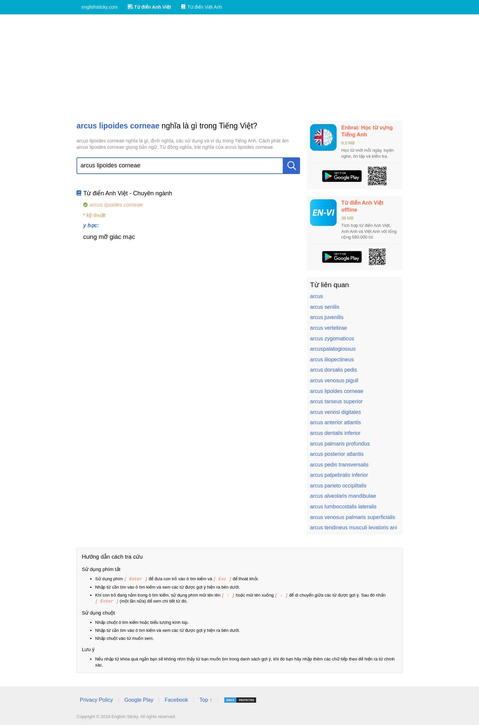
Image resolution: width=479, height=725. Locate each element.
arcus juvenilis (326, 317)
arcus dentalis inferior (335, 433)
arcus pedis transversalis (339, 464)
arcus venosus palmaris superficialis (352, 517)
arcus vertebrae (328, 328)
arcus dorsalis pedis (333, 370)
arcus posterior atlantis (337, 454)
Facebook (176, 699)
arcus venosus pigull (334, 380)
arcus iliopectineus (332, 359)
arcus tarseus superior (336, 401)
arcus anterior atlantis (335, 422)
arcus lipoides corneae (336, 391)
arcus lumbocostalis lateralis (343, 506)
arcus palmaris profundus (340, 444)
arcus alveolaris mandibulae (343, 496)
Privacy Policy (96, 699)
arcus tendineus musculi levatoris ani (353, 527)
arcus (316, 296)
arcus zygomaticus (332, 338)
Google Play (138, 699)
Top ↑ (205, 699)
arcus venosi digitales (335, 412)
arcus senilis (324, 307)
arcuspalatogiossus (333, 349)
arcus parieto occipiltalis (338, 485)
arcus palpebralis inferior (339, 475)
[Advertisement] (239, 67)
